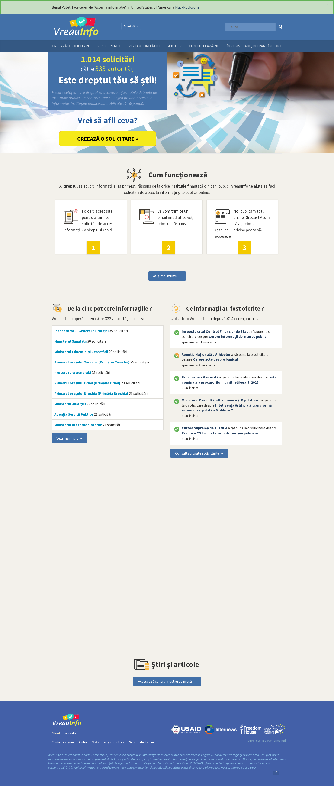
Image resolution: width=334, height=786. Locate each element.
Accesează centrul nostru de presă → (167, 681)
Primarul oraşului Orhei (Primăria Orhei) (87, 383)
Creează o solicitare (71, 46)
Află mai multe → (167, 276)
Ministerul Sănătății (70, 341)
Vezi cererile (109, 46)
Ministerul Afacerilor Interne (78, 424)
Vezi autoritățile (145, 46)
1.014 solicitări (108, 59)
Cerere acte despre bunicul (215, 359)
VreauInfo (84, 27)
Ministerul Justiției (70, 403)
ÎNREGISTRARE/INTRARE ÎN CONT (254, 46)
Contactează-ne (204, 46)
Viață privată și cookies (108, 742)
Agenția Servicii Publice (73, 414)
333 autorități (115, 68)
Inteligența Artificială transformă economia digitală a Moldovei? (227, 408)
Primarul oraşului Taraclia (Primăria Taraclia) (92, 362)
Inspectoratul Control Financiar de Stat (215, 331)
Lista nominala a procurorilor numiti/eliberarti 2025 (229, 380)
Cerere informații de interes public (237, 336)
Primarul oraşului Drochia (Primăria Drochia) (91, 393)
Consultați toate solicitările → (199, 453)
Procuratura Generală (72, 372)
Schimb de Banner (141, 742)
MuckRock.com (187, 7)
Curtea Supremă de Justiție (204, 428)
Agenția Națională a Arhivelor (206, 354)
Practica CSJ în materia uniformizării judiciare (220, 433)
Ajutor (175, 46)
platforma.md (276, 740)
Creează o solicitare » (107, 138)
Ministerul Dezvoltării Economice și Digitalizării (221, 400)
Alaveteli (71, 733)
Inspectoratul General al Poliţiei (81, 330)
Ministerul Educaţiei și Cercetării (81, 351)
